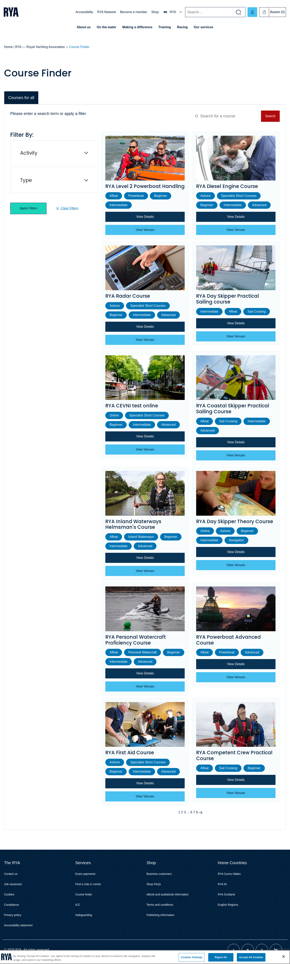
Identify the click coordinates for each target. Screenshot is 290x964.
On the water (106, 27)
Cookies (9, 894)
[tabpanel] (145, 467)
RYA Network (106, 12)
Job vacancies (13, 884)
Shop (155, 12)
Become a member (133, 12)
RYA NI (222, 884)
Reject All (221, 957)
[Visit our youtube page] (248, 950)
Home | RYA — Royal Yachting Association (34, 47)
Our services (203, 27)
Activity (28, 153)
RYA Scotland (226, 894)
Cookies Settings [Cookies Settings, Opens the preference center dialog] (192, 957)
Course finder (83, 894)
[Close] (283, 956)
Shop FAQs (154, 884)
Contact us (11, 873)
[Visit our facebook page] (234, 950)
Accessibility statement (18, 925)
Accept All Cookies (251, 957)
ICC (77, 904)
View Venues (145, 230)
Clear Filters (66, 208)
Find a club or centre (88, 884)
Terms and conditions (160, 904)
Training (164, 27)
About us (84, 27)
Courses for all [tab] (21, 97)
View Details (145, 216)
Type (26, 180)
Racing (182, 27)
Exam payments (85, 873)
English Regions (228, 904)
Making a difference (137, 27)
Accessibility (84, 12)
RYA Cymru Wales (229, 873)
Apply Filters (28, 208)
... (188, 812)
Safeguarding (83, 915)
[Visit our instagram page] (262, 950)
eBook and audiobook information (168, 894)
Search (270, 116)
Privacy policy (12, 915)
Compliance (11, 904)
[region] (145, 957)
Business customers (159, 873)
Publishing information (160, 915)
